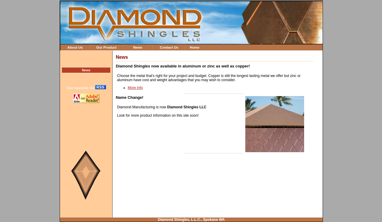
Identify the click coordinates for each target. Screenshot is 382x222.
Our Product (106, 47)
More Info (135, 88)
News (137, 47)
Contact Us (169, 47)
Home (195, 47)
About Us (75, 47)
